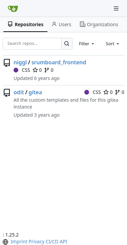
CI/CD (52, 241)
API (63, 241)
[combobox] (87, 43)
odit (19, 92)
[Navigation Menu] (117, 8)
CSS (22, 70)
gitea (35, 92)
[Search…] (66, 44)
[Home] (12, 8)
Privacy (36, 241)
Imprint (18, 241)
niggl (20, 62)
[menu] (6, 242)
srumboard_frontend (58, 62)
